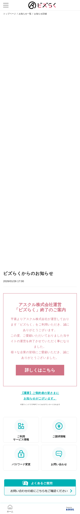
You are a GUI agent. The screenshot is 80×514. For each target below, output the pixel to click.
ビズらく (42, 5)
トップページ (9, 14)
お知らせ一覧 (25, 14)
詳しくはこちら (40, 370)
